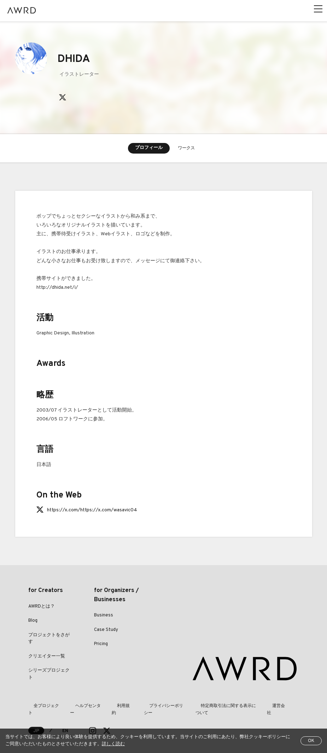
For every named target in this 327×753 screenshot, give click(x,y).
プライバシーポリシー (157, 706)
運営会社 (276, 706)
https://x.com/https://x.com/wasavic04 (92, 511)
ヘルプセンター (83, 706)
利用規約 (117, 706)
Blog (32, 621)
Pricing (101, 645)
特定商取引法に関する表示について (223, 706)
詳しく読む (113, 744)
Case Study (106, 630)
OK (311, 741)
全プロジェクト (43, 706)
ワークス (186, 148)
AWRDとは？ (41, 607)
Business (103, 616)
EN (65, 725)
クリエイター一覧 (46, 657)
